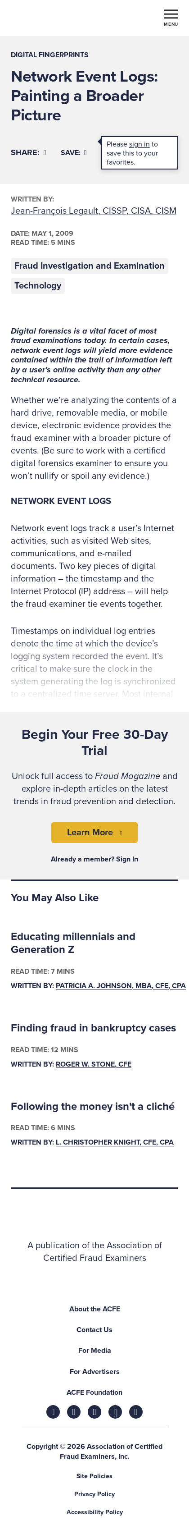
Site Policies (94, 1476)
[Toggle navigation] (171, 17)
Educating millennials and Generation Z (73, 943)
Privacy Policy (94, 1494)
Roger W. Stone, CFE (93, 1064)
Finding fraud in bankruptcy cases (93, 1028)
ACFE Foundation (94, 1392)
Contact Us (94, 1329)
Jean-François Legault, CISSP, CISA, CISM (93, 211)
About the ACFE (94, 1309)
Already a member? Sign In (94, 859)
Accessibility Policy (95, 1512)
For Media (94, 1350)
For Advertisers (95, 1371)
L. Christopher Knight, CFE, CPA (115, 1142)
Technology (37, 285)
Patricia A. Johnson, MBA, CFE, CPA (121, 985)
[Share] (28, 152)
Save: (74, 152)
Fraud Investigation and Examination (89, 266)
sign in (139, 144)
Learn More (90, 832)
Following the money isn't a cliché (93, 1106)
